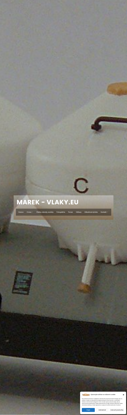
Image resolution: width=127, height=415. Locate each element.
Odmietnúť (102, 410)
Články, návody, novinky (44, 212)
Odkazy (78, 212)
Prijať (88, 410)
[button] (123, 394)
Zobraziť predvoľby (116, 410)
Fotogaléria (61, 212)
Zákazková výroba (91, 212)
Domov (20, 212)
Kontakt (104, 212)
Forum (70, 212)
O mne (30, 212)
